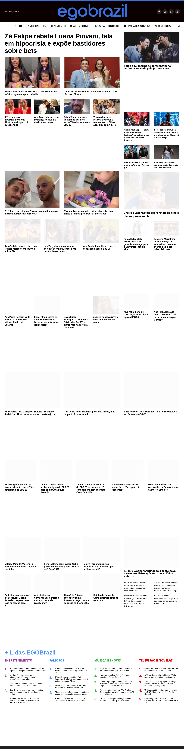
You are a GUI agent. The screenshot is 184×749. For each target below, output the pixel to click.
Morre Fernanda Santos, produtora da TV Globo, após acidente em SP (98, 567)
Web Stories (162, 26)
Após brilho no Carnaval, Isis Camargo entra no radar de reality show (46, 599)
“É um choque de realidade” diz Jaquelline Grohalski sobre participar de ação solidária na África (72, 679)
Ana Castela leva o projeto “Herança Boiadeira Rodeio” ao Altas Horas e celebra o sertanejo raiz (31, 413)
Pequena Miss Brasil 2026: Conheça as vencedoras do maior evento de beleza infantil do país (165, 244)
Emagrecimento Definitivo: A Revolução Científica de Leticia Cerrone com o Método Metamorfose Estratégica (136, 600)
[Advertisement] (62, 148)
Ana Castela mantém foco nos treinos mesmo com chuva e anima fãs (21, 249)
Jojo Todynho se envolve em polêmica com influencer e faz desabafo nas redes (60, 249)
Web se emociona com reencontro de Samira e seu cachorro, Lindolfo (163, 487)
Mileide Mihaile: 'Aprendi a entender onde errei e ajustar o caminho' (21, 567)
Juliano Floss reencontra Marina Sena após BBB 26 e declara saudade (71, 686)
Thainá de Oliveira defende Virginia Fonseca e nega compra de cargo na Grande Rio (76, 599)
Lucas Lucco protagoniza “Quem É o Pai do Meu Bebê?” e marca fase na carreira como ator (76, 322)
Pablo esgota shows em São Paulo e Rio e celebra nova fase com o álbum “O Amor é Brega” (166, 133)
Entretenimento (54, 26)
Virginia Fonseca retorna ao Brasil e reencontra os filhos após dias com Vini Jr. (104, 121)
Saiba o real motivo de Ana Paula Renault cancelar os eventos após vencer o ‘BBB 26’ (24, 700)
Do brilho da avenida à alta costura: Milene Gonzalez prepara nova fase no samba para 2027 (17, 600)
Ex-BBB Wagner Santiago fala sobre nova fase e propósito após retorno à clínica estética (150, 573)
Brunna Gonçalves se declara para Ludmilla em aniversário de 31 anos (70, 699)
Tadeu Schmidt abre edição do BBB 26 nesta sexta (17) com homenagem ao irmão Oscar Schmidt (90, 488)
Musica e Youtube (107, 26)
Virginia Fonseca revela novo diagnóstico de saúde (105, 320)
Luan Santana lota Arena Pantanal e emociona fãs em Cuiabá (115, 676)
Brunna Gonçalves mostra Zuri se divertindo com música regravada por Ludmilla (31, 93)
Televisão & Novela (137, 26)
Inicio (18, 26)
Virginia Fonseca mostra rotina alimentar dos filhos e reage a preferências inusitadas (88, 212)
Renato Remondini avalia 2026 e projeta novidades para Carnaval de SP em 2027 (61, 567)
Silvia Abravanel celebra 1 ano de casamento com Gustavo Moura (90, 93)
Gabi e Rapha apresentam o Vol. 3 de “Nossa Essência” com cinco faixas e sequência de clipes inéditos (136, 134)
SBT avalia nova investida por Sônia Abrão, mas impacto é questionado (16, 121)
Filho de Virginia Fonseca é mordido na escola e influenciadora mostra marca (72, 693)
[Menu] (6, 26)
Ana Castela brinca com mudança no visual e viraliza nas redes (46, 120)
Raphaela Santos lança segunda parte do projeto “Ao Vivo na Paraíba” (166, 165)
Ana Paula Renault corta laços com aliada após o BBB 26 (99, 247)
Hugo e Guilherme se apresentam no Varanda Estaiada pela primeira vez (147, 67)
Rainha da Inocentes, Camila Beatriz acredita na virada (105, 598)
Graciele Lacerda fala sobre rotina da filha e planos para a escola (151, 214)
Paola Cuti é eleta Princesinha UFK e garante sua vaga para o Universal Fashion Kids (136, 244)
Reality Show (79, 26)
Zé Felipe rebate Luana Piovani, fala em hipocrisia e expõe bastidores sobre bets (59, 43)
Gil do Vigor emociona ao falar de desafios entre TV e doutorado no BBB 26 (77, 121)
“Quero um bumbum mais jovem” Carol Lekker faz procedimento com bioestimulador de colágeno (166, 586)
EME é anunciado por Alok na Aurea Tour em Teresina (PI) (136, 165)
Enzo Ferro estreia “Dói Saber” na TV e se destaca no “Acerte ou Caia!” (150, 413)
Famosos (32, 26)
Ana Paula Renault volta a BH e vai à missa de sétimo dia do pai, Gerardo (17, 321)
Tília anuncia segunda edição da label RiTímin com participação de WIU (116, 699)
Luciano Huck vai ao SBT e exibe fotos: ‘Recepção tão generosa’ (126, 487)
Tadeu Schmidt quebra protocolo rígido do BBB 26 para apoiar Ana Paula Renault (54, 488)
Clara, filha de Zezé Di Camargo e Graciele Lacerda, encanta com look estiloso (46, 321)
